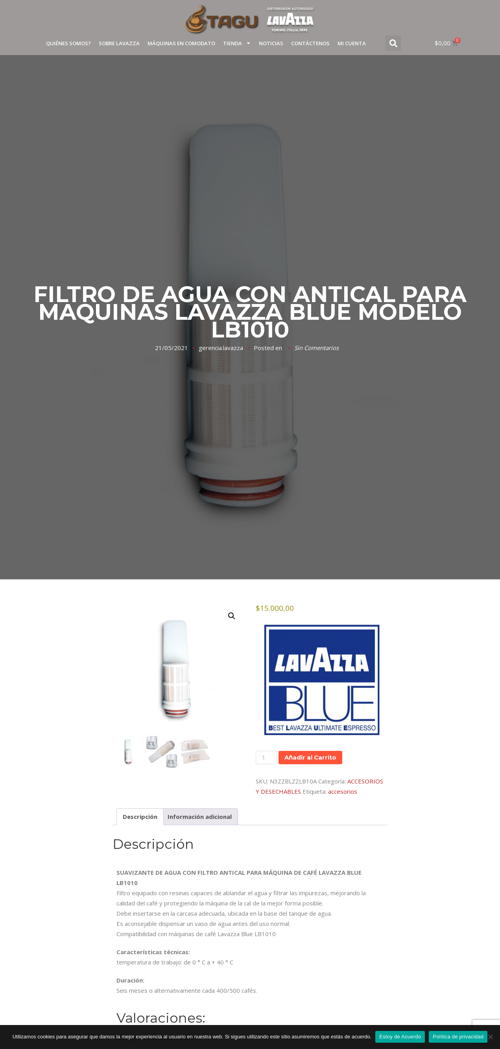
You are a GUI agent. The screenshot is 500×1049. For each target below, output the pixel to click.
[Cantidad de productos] (266, 757)
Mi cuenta (352, 43)
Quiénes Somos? (68, 43)
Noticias (271, 43)
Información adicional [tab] (200, 817)
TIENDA (237, 43)
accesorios (342, 791)
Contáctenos (310, 43)
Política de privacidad (458, 1037)
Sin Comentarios (316, 348)
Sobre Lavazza (119, 43)
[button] (393, 43)
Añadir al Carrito (310, 757)
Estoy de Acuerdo (400, 1037)
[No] (490, 1037)
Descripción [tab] (140, 817)
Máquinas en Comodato (181, 43)
